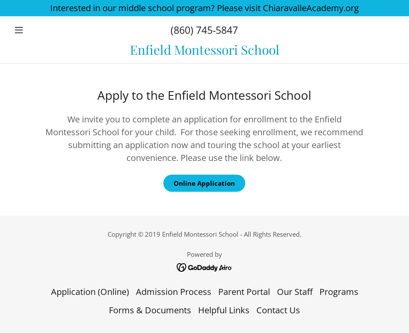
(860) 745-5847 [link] (204, 30)
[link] (204, 51)
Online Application (204, 183)
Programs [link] (338, 291)
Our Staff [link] (295, 291)
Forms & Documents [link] (150, 310)
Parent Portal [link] (244, 291)
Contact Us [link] (278, 310)
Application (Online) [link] (90, 291)
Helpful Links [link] (224, 310)
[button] (39, 30)
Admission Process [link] (173, 291)
